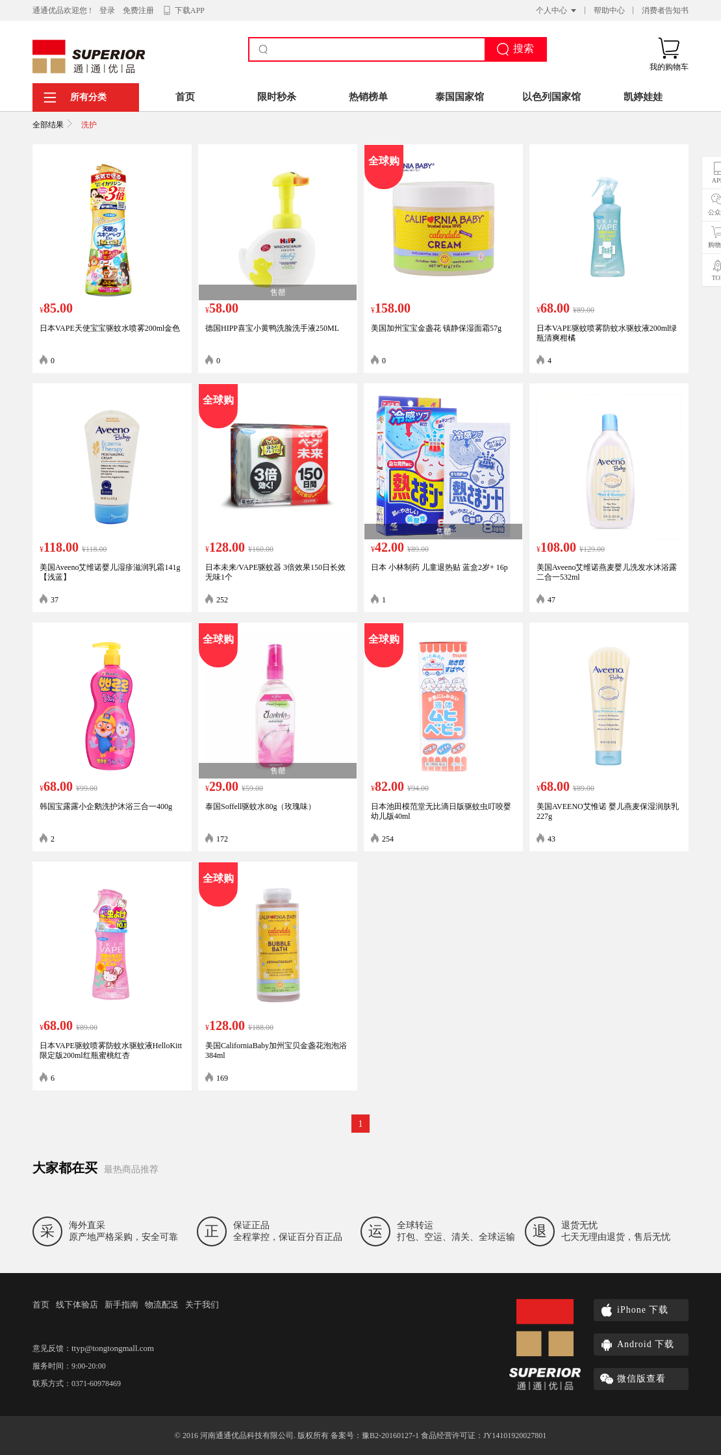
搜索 (515, 49)
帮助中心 (609, 10)
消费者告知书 (665, 10)
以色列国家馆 (551, 97)
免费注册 (138, 10)
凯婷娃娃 (643, 97)
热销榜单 (368, 97)
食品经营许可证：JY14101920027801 (483, 1435)
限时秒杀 (276, 97)
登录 (107, 10)
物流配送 (162, 1304)
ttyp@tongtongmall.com (112, 1348)
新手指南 (121, 1304)
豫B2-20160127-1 (390, 1435)
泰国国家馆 (459, 97)
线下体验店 (77, 1304)
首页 (185, 97)
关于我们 (202, 1304)
